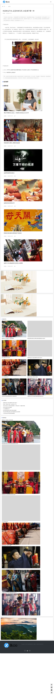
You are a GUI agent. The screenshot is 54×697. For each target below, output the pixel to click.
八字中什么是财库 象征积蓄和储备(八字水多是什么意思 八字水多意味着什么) (22, 69)
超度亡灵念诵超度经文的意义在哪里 (13, 263)
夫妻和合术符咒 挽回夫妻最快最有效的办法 (35, 396)
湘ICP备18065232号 (40, 644)
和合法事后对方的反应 (6, 357)
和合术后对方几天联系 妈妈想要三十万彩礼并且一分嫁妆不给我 (14, 405)
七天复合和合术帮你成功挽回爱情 (9, 413)
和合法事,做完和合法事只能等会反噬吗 (9, 410)
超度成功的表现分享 (9, 203)
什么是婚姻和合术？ (6, 408)
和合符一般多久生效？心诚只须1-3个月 (10, 404)
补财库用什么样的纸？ (11, 72)
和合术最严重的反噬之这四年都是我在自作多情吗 (11, 411)
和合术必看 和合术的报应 (7, 407)
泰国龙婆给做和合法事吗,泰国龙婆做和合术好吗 (36, 338)
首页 (4, 6)
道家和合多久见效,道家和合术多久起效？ (34, 357)
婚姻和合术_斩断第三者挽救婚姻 (8, 338)
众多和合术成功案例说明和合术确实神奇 (9, 396)
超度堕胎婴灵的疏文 (9, 173)
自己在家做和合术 (5, 376)
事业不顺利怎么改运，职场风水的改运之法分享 (16, 113)
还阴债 (9, 6)
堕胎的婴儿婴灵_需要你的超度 (12, 143)
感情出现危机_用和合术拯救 (32, 376)
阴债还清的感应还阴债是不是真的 (13, 233)
